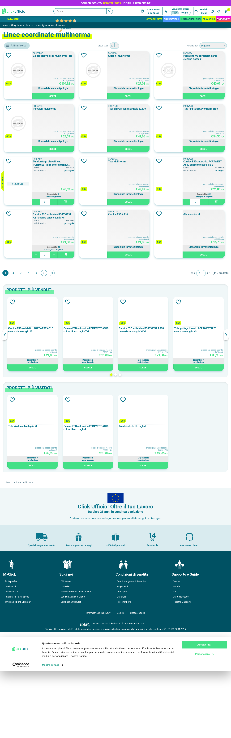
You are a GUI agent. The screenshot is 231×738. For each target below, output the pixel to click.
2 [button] (139, 480)
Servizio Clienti (204, 11)
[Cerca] (83, 11)
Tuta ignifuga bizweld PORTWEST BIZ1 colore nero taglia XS (204, 436)
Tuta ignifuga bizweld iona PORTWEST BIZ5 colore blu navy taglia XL (109, 216)
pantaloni (19, 153)
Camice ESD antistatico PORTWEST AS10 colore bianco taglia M (72, 436)
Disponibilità (110, 247)
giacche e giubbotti (24, 139)
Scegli (111, 96)
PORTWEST (21, 184)
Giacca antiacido (185, 320)
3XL (16, 402)
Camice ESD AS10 (95, 320)
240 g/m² (19, 357)
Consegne (122, 697)
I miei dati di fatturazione (16, 702)
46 (15, 410)
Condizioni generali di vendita (131, 687)
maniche (18, 146)
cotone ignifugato (24, 319)
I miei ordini (10, 692)
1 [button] (134, 480)
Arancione (20, 259)
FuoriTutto (223, 19)
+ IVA (174, 13)
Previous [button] (51, 440)
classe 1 (19, 232)
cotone (18, 311)
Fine (98, 379)
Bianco (17, 280)
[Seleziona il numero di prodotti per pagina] (137, 45)
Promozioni (209, 19)
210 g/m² (19, 350)
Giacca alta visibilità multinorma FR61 (106, 55)
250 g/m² (19, 364)
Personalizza (204, 720)
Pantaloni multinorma (188, 108)
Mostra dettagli (50, 731)
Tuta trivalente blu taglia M (69, 531)
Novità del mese (154, 19)
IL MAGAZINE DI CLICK (191, 19)
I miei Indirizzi (11, 697)
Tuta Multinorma (185, 214)
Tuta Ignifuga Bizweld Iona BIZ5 (193, 161)
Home (5, 25)
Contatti (177, 687)
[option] (73, 440)
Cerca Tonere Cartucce (153, 11)
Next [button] (226, 440)
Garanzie (121, 702)
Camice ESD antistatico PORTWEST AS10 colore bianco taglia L (115, 533)
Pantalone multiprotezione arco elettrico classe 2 (107, 110)
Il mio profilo (10, 687)
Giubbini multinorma (187, 55)
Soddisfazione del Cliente (73, 702)
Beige (17, 273)
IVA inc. (184, 13)
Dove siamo (66, 692)
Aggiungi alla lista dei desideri (55, 55)
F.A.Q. (176, 697)
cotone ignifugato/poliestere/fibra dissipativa (26, 326)
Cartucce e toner (181, 702)
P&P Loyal (20, 177)
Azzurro (18, 266)
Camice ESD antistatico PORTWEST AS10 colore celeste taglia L (108, 269)
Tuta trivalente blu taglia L (156, 531)
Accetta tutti (204, 711)
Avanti (90, 379)
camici (17, 132)
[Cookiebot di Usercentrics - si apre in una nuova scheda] (21, 731)
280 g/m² (19, 371)
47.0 (16, 417)
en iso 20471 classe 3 (25, 211)
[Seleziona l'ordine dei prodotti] (213, 45)
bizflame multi (21, 304)
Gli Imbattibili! (171, 19)
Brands (176, 692)
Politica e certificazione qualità (76, 697)
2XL (16, 395)
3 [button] (143, 480)
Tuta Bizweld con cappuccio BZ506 (104, 161)
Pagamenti (122, 692)
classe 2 (18, 239)
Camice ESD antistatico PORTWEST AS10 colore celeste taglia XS (198, 269)
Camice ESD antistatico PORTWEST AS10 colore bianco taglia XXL (115, 436)
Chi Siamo (66, 687)
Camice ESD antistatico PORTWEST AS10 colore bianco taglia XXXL (159, 436)
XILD (16, 191)
